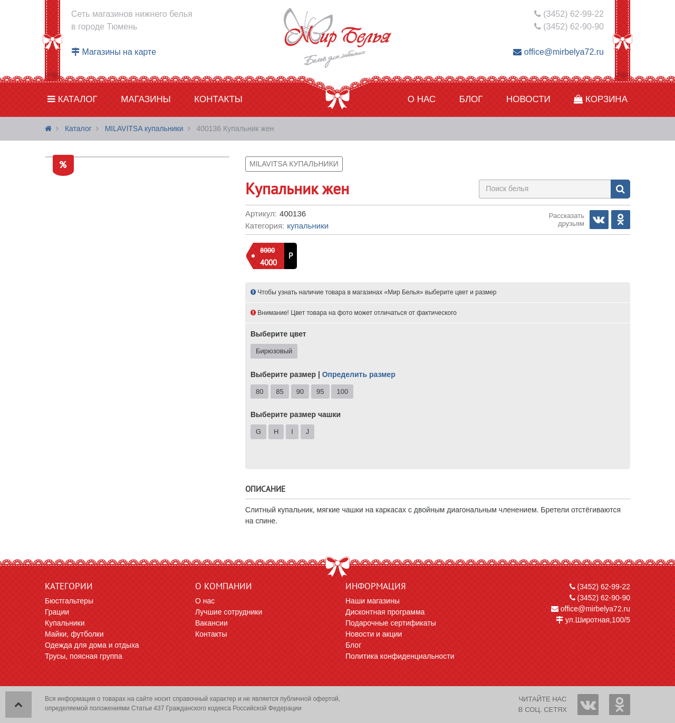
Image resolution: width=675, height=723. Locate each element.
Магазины (146, 99)
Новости (528, 99)
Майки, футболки (74, 634)
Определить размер (359, 374)
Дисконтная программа (385, 612)
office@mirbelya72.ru (558, 51)
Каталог (72, 99)
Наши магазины (372, 601)
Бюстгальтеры (69, 601)
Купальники (308, 225)
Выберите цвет (278, 334)
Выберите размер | (323, 374)
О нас (422, 99)
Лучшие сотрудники (228, 612)
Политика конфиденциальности (400, 656)
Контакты (218, 99)
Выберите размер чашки (295, 414)
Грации (57, 612)
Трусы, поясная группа (83, 656)
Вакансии (211, 623)
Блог (471, 99)
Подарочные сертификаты (390, 623)
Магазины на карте (113, 51)
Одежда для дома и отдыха (92, 645)
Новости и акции (373, 634)
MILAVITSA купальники (144, 128)
